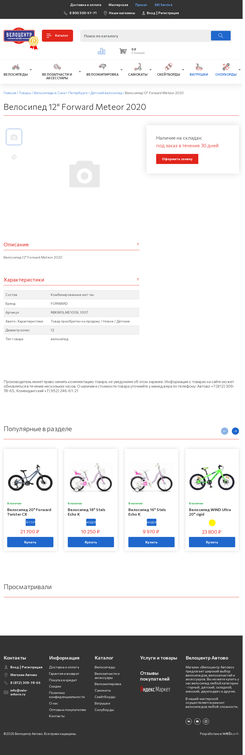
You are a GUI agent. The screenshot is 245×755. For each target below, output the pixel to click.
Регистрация (168, 13)
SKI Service (163, 5)
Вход (151, 13)
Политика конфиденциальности (67, 695)
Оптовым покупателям (67, 710)
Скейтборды (105, 697)
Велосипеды (105, 667)
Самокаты (103, 690)
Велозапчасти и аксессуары (107, 675)
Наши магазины (122, 13)
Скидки (55, 686)
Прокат (141, 5)
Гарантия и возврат (64, 673)
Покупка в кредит (63, 680)
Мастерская (118, 5)
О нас (53, 703)
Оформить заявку (177, 159)
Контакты (57, 716)
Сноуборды (104, 710)
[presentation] (224, 431)
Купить (30, 542)
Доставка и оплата (85, 5)
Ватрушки (102, 703)
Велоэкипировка (108, 684)
